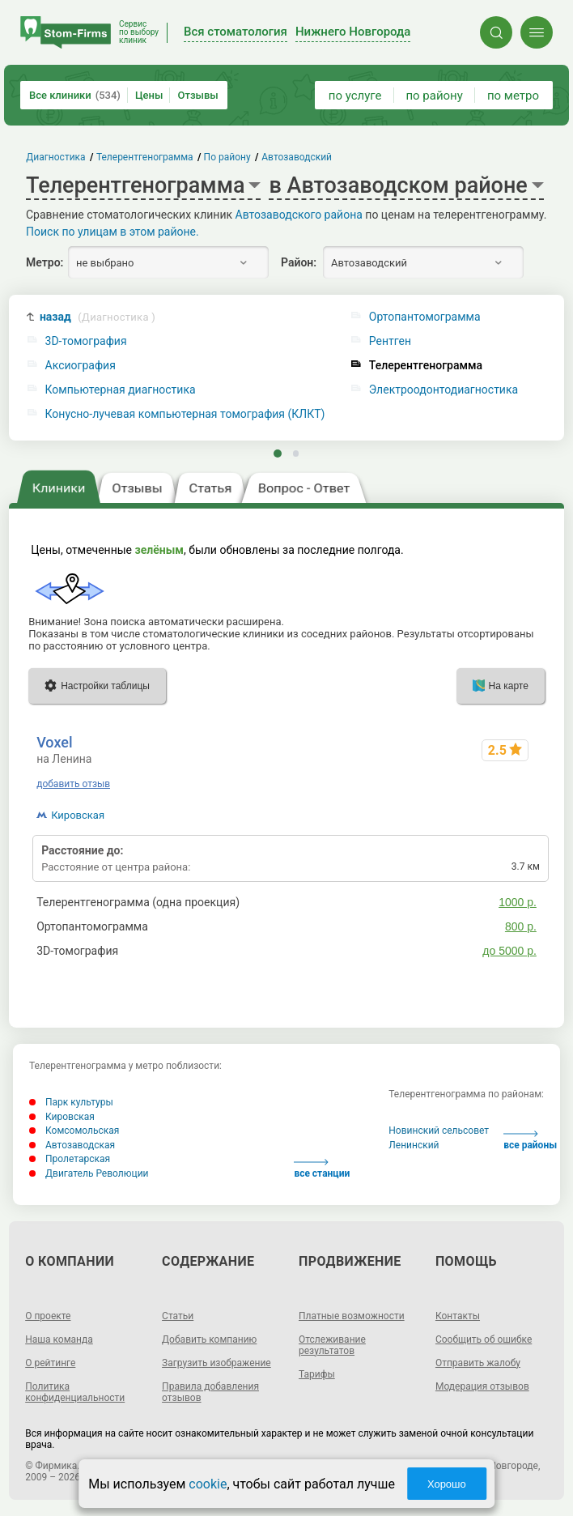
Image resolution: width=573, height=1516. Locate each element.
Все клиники (75, 95)
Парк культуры (71, 1102)
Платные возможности (352, 1316)
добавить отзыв (73, 784)
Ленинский (413, 1145)
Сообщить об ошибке (483, 1339)
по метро (513, 95)
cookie (208, 1484)
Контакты (457, 1316)
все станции (322, 1169)
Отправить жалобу (477, 1363)
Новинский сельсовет (438, 1130)
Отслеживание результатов (332, 1345)
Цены (149, 95)
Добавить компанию (209, 1339)
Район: (298, 262)
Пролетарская (69, 1159)
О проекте (47, 1316)
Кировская (77, 815)
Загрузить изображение (216, 1363)
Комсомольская (74, 1130)
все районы (530, 1141)
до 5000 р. (509, 950)
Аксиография (80, 366)
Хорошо (446, 1484)
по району (433, 95)
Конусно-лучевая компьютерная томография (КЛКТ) (185, 414)
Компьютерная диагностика (120, 390)
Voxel (54, 742)
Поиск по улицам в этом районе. (112, 231)
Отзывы (197, 95)
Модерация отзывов (482, 1386)
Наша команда (59, 1339)
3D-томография (86, 341)
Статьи (177, 1316)
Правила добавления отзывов (210, 1392)
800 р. (521, 926)
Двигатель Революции (89, 1173)
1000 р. (518, 902)
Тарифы (317, 1374)
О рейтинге (50, 1363)
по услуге (355, 95)
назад (97, 317)
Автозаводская (72, 1145)
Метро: (44, 262)
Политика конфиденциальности (75, 1392)
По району (227, 157)
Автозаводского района (299, 214)
